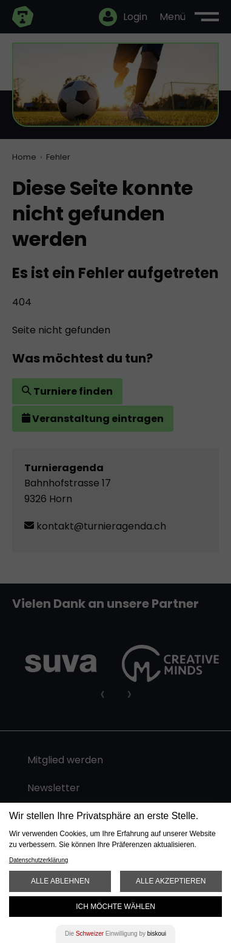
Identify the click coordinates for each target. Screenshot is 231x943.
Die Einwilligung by (115, 933)
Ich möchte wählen (115, 906)
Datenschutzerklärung (38, 860)
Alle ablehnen (60, 881)
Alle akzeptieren (171, 881)
